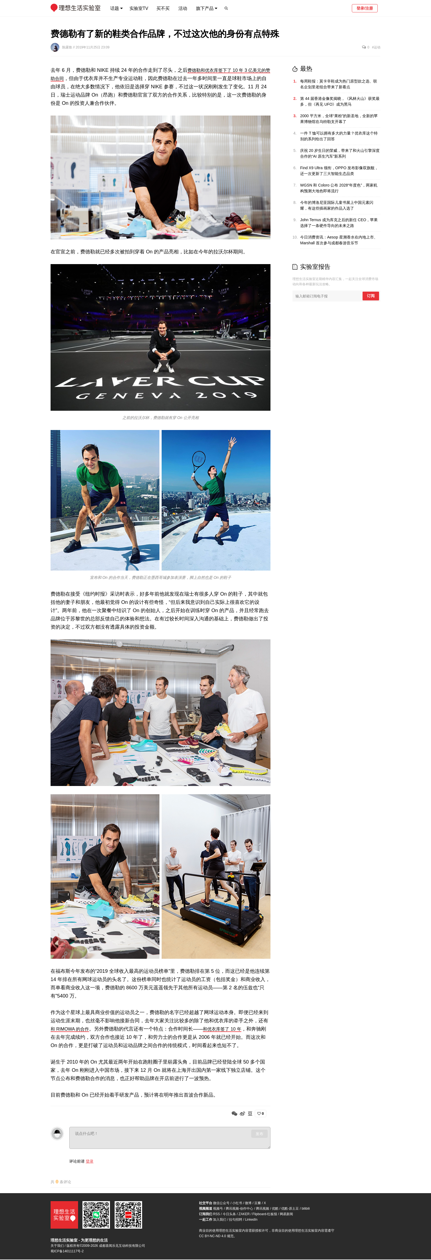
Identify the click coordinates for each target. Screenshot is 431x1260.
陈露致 (67, 47)
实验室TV (138, 8)
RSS (216, 1215)
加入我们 (219, 1220)
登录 (89, 1161)
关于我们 (57, 1246)
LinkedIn (251, 1220)
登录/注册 (365, 8)
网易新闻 (286, 1215)
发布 (259, 1134)
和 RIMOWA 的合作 (72, 1029)
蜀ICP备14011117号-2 (67, 1252)
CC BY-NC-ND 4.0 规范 (216, 1237)
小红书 (237, 1204)
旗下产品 (205, 8)
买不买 (163, 8)
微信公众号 (221, 1204)
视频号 (218, 1209)
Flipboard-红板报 (264, 1215)
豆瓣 (257, 1204)
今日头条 (229, 1215)
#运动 (376, 47)
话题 (114, 8)
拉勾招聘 (235, 1220)
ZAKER (244, 1215)
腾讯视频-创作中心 (239, 1209)
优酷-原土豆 (290, 1209)
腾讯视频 (262, 1209)
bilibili (306, 1209)
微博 (248, 1204)
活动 (182, 8)
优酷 (275, 1209)
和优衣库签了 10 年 (228, 1029)
